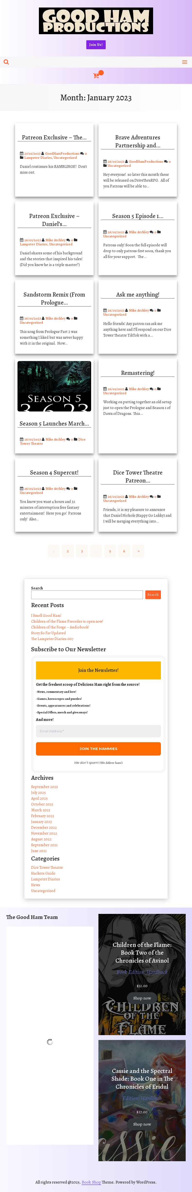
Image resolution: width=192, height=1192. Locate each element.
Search (37, 588)
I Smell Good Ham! (46, 615)
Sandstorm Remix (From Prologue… (54, 298)
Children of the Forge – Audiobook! (60, 627)
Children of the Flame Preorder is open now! (67, 621)
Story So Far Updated (48, 633)
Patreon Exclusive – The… (54, 137)
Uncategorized (65, 157)
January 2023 (41, 821)
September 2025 (44, 786)
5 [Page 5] (110, 551)
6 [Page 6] (124, 551)
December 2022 (44, 827)
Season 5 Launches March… (54, 423)
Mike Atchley (55, 240)
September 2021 (44, 845)
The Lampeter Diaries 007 (52, 639)
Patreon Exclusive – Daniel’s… (54, 220)
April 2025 (39, 798)
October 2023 (42, 804)
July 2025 (38, 792)
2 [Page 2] (68, 551)
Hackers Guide (43, 873)
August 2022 (41, 839)
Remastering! (138, 373)
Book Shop (91, 1182)
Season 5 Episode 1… (137, 216)
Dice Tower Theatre (47, 867)
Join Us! (96, 44)
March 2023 (40, 810)
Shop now (142, 998)
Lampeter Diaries (38, 157)
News (35, 885)
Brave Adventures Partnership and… (137, 141)
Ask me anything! (137, 294)
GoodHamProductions (62, 153)
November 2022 (44, 833)
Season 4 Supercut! (54, 472)
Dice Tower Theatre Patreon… (138, 476)
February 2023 (42, 816)
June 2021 (39, 851)
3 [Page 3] (82, 551)
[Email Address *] (98, 731)
